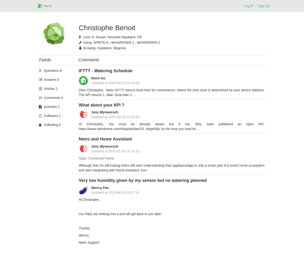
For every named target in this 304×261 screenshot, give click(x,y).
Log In (248, 6)
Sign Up (264, 6)
